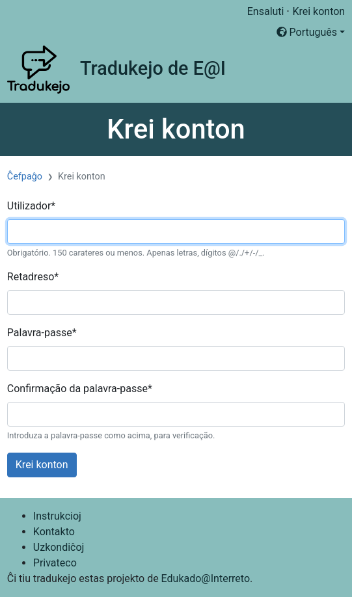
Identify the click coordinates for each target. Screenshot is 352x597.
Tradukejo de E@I (153, 68)
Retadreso (33, 277)
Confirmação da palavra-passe (79, 388)
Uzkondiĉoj (59, 547)
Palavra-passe (42, 332)
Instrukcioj (57, 516)
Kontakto (54, 531)
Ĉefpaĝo (24, 176)
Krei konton (318, 11)
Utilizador (31, 206)
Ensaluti (265, 11)
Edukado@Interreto (205, 578)
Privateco (55, 563)
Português (307, 32)
